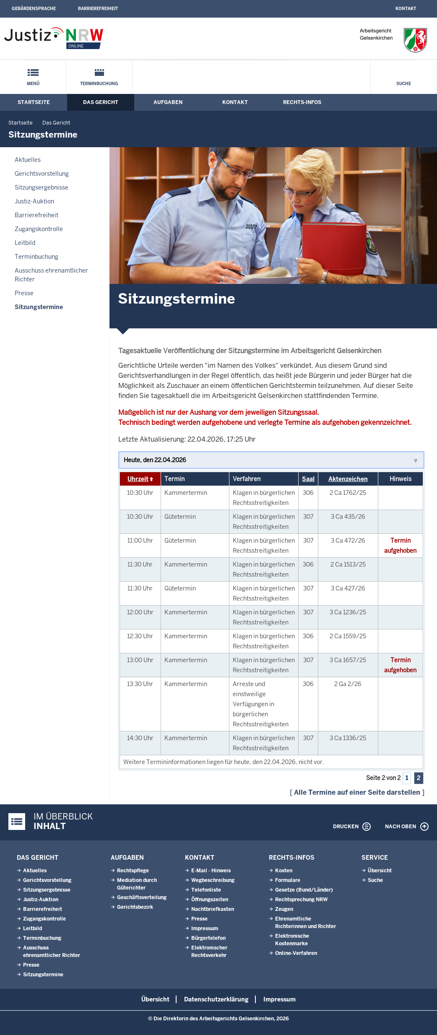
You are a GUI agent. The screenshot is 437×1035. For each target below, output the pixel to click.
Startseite (34, 102)
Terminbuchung (99, 83)
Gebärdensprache (34, 8)
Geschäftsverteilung (141, 897)
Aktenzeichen (348, 479)
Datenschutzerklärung (216, 999)
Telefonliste (206, 890)
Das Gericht (100, 102)
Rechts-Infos (302, 102)
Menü (33, 83)
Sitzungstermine (39, 307)
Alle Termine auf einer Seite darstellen (357, 792)
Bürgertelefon (208, 938)
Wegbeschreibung (212, 880)
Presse (24, 293)
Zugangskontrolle (39, 229)
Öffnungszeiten (209, 899)
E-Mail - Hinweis (211, 870)
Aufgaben (167, 102)
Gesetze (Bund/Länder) (304, 890)
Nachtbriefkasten (212, 909)
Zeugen (284, 909)
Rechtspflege (133, 870)
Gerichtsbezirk (135, 907)
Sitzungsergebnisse (41, 187)
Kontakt (405, 8)
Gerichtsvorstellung (42, 173)
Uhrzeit (137, 479)
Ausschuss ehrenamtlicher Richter (51, 275)
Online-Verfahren (296, 953)
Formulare (287, 880)
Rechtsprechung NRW (301, 899)
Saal (308, 479)
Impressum (204, 928)
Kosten (283, 870)
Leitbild (25, 243)
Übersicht (380, 870)
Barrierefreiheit (98, 8)
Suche (403, 83)
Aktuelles (28, 160)
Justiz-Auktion (34, 201)
